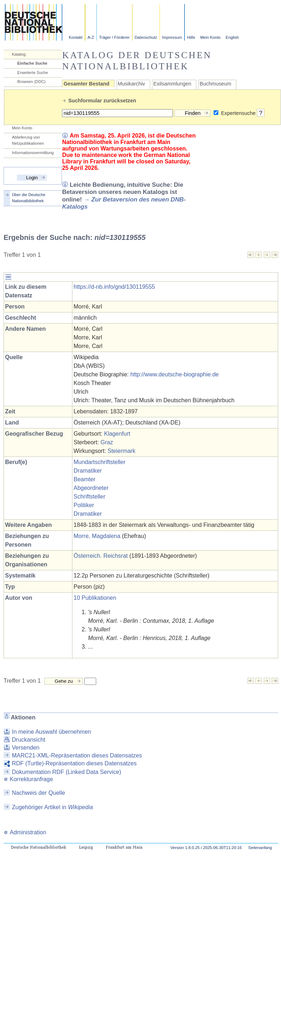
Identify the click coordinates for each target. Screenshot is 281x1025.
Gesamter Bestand (86, 84)
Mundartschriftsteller (99, 462)
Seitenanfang (260, 847)
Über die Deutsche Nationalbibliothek (28, 198)
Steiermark (121, 451)
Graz (107, 442)
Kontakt (75, 37)
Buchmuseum (215, 84)
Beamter (84, 479)
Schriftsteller (89, 496)
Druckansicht (28, 740)
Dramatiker (87, 471)
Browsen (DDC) (31, 81)
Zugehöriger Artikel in (52, 807)
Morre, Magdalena (96, 536)
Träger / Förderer (114, 37)
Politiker (83, 505)
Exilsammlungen (172, 84)
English (232, 37)
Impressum (172, 37)
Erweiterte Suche (32, 72)
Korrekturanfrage (28, 779)
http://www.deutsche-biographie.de (174, 374)
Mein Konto (210, 37)
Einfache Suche (32, 63)
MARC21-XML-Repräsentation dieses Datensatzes (77, 755)
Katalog (19, 54)
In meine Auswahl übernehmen (51, 732)
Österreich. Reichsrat (100, 556)
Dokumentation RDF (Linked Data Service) (66, 772)
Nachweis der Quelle (38, 793)
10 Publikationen (94, 598)
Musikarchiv (131, 84)
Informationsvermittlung (33, 152)
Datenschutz (146, 37)
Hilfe (191, 37)
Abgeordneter (90, 488)
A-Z (91, 37)
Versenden (26, 748)
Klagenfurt (117, 434)
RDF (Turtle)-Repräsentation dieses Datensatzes (74, 763)
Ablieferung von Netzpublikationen (28, 140)
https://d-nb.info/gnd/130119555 (114, 287)
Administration (25, 832)
